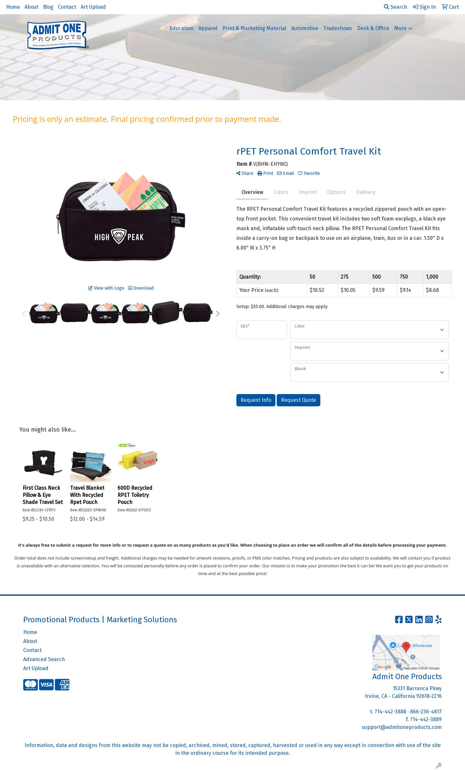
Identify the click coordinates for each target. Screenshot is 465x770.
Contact (67, 7)
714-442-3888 (390, 712)
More (400, 28)
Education (181, 28)
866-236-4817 (426, 712)
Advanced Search (44, 659)
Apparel (208, 28)
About (31, 7)
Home (13, 7)
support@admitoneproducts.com (402, 727)
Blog (48, 7)
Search (395, 7)
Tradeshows (337, 28)
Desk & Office (373, 28)
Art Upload (93, 7)
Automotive (304, 28)
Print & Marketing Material (254, 28)
